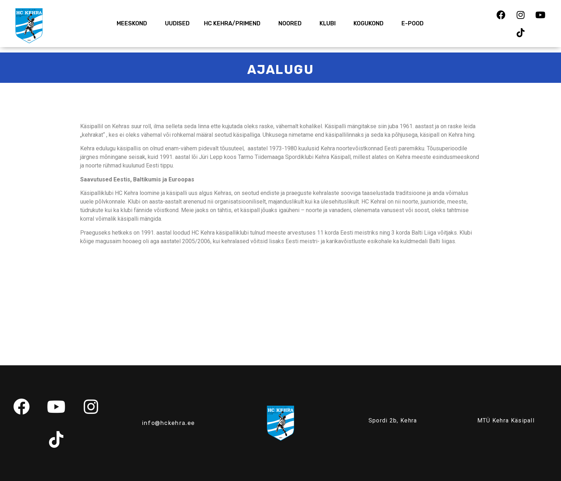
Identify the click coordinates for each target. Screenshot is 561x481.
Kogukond (370, 23)
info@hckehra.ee (168, 423)
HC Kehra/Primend (234, 23)
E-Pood (412, 23)
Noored (291, 23)
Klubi (329, 23)
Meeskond (134, 23)
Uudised (177, 23)
